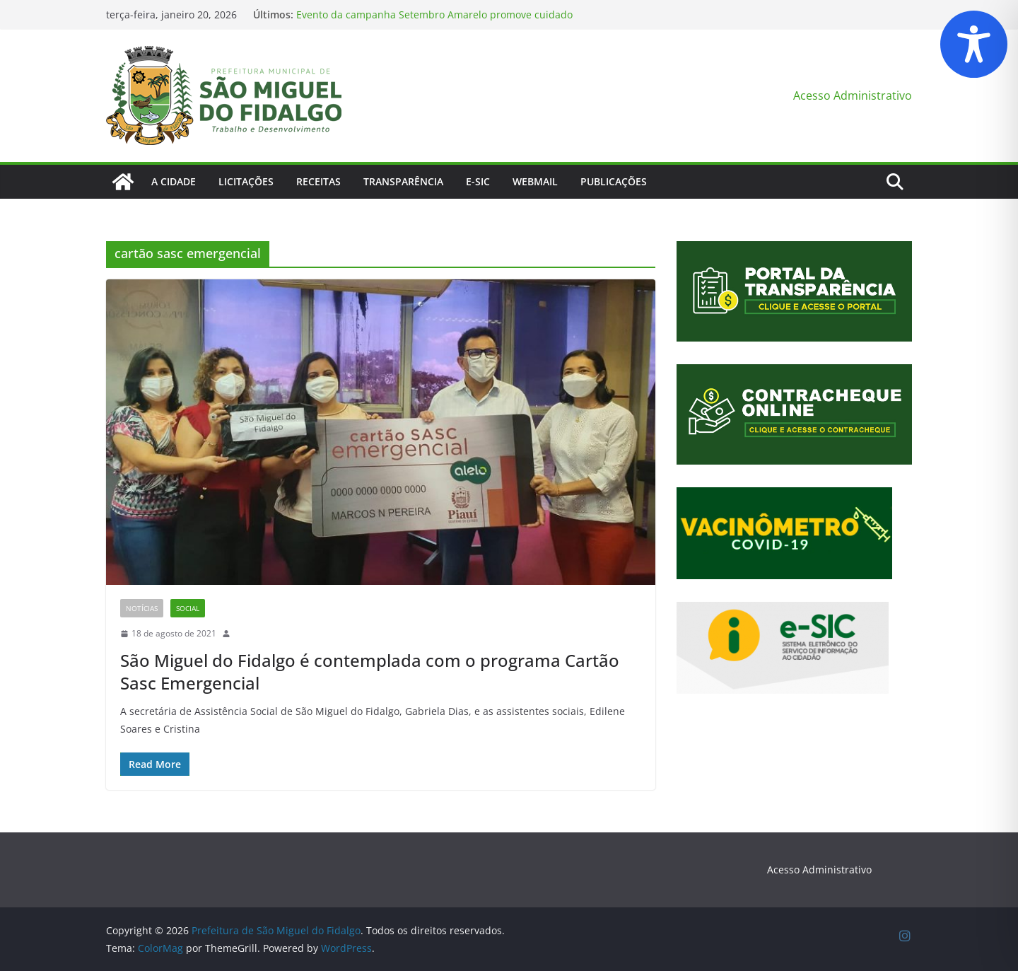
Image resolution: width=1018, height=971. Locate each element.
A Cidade (173, 181)
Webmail (535, 181)
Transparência (403, 181)
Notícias (142, 608)
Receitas (318, 181)
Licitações (246, 181)
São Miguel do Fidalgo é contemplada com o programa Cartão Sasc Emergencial (369, 671)
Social (187, 608)
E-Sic (478, 181)
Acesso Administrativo (852, 95)
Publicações (613, 181)
